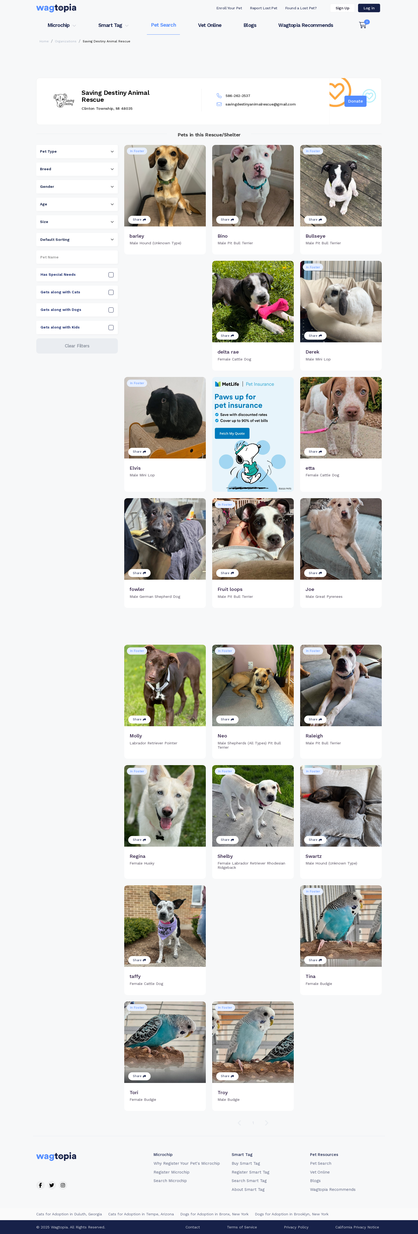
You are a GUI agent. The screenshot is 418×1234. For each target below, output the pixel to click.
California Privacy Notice (357, 1227)
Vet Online (209, 25)
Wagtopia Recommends (305, 25)
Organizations (66, 41)
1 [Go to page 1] (253, 1122)
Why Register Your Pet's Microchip (187, 1163)
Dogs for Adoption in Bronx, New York (214, 1214)
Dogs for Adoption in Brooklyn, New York (291, 1214)
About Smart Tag (248, 1189)
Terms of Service (242, 1227)
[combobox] (77, 151)
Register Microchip (172, 1172)
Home (44, 41)
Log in (369, 8)
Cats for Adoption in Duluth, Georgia (69, 1214)
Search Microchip (170, 1180)
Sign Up (342, 8)
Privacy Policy (296, 1227)
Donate (355, 101)
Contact (193, 1227)
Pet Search (163, 25)
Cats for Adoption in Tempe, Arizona (141, 1214)
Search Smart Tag (249, 1180)
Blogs (249, 25)
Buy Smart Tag (246, 1163)
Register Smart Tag (250, 1172)
